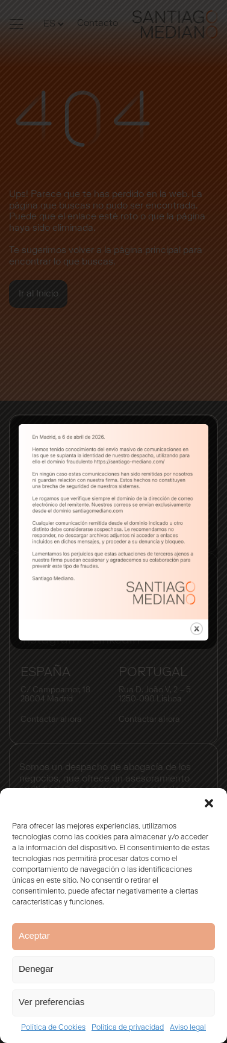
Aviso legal (188, 1028)
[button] (209, 803)
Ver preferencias (51, 1002)
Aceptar (34, 935)
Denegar (36, 968)
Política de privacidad (128, 1028)
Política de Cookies (53, 1028)
